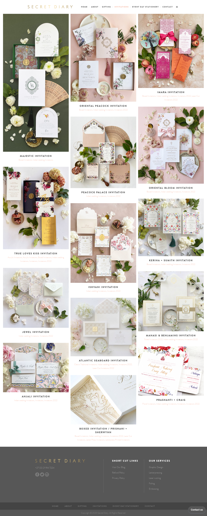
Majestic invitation (36, 156)
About (68, 506)
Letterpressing (155, 472)
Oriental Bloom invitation (171, 188)
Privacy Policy (118, 478)
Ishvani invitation (103, 287)
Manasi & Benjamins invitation (171, 335)
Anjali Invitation (36, 396)
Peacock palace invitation (103, 192)
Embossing (154, 488)
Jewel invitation (35, 332)
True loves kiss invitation (35, 253)
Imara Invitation (171, 92)
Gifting (82, 506)
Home (55, 506)
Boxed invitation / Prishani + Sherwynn (103, 430)
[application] (197, 510)
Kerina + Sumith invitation (171, 260)
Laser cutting (155, 478)
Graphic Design (156, 467)
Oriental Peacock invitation (103, 106)
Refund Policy (118, 472)
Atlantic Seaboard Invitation (103, 360)
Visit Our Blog (118, 467)
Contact (150, 506)
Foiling (152, 483)
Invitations (100, 506)
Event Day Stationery (126, 506)
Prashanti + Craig (171, 400)
